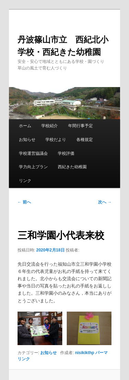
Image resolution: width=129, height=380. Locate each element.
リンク (25, 180)
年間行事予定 (80, 125)
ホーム (25, 125)
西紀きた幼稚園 (72, 166)
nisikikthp (84, 352)
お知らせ (27, 139)
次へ (104, 202)
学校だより (55, 139)
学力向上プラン (33, 166)
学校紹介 (49, 125)
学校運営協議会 (33, 153)
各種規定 (84, 139)
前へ (24, 202)
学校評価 (66, 153)
